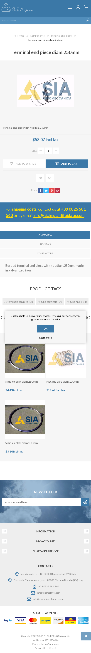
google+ (57, 190)
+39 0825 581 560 (48, 586)
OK (46, 328)
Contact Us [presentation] (45, 253)
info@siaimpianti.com (48, 592)
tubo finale (76, 301)
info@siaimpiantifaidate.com (48, 598)
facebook (40, 190)
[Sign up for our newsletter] (41, 502)
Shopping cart (86, 7)
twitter (46, 190)
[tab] (45, 235)
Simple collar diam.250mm (21, 381)
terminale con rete (18, 301)
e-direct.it (51, 648)
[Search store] (42, 20)
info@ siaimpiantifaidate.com (58, 215)
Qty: (34, 150)
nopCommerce (51, 644)
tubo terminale (49, 301)
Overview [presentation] (45, 235)
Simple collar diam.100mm (21, 442)
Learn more (45, 337)
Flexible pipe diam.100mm (62, 381)
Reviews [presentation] (45, 244)
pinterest (52, 190)
